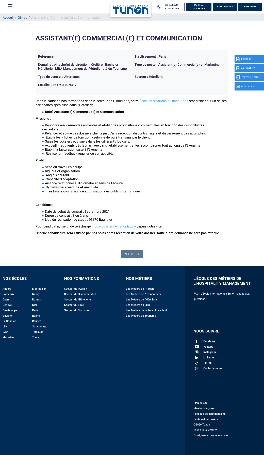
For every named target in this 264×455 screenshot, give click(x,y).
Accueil (8, 18)
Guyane (7, 315)
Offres (22, 18)
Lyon (5, 331)
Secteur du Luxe (74, 305)
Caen (6, 299)
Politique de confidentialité (209, 413)
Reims (36, 315)
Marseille (8, 337)
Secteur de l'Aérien (75, 288)
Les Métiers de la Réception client (146, 310)
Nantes (36, 299)
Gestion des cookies (205, 419)
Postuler (132, 254)
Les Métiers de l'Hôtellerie (142, 299)
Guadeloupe (10, 310)
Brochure (250, 6)
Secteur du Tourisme (76, 310)
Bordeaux (8, 294)
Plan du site (200, 403)
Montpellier (39, 288)
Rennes (36, 321)
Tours (35, 337)
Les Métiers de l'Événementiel (144, 294)
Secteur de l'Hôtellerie (77, 299)
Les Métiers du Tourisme (141, 315)
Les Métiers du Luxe (138, 305)
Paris (35, 310)
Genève (7, 305)
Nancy (36, 294)
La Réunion (9, 321)
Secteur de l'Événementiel (80, 294)
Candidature (225, 6)
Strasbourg (39, 326)
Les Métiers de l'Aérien (140, 288)
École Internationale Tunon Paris (164, 101)
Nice (35, 305)
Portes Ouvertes (199, 7)
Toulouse (37, 331)
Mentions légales (203, 408)
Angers (7, 288)
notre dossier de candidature (114, 226)
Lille (5, 326)
